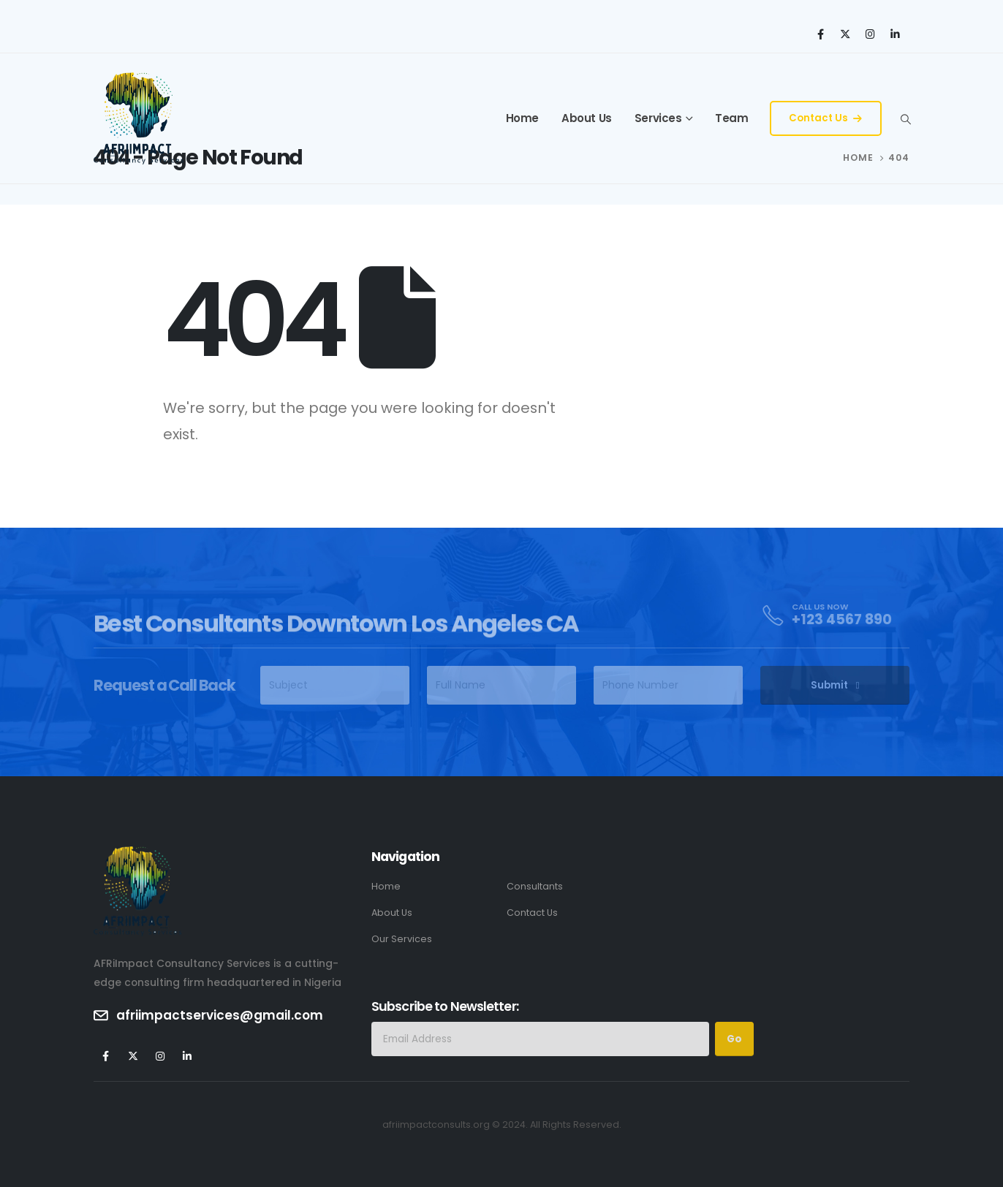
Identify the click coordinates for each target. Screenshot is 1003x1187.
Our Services (401, 939)
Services (658, 118)
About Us (586, 118)
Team (731, 118)
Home (522, 118)
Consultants (535, 886)
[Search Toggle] (905, 119)
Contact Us (825, 118)
